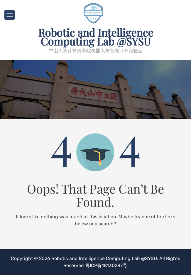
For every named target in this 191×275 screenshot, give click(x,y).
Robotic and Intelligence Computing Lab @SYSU (95, 36)
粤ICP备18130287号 (106, 265)
